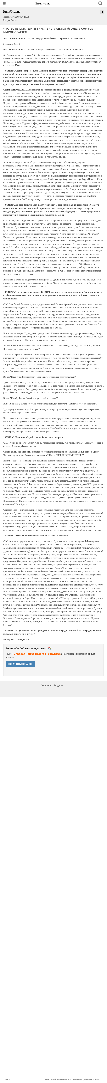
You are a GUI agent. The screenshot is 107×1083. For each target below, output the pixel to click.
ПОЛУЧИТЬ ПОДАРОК (20, 664)
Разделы (58, 685)
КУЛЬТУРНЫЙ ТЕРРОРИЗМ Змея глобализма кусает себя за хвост (72, 1080)
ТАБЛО (8, 1080)
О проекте (46, 685)
